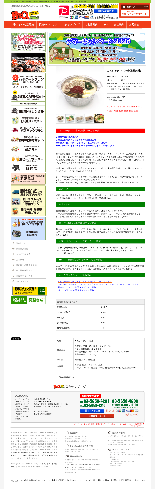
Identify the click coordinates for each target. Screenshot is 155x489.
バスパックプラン (22, 409)
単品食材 (19, 414)
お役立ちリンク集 (24, 276)
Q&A (106, 24)
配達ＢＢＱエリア (72, 464)
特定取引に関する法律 (26, 265)
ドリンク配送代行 (41, 411)
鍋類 (110, 86)
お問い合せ (14, 481)
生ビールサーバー (22, 416)
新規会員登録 (22, 249)
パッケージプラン (22, 399)
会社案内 (119, 24)
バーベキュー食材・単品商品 (132, 83)
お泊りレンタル (21, 406)
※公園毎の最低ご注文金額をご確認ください (123, 111)
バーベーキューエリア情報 (87, 480)
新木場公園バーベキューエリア (26, 452)
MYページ (21, 243)
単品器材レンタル (22, 404)
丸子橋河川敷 (46, 455)
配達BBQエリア (48, 24)
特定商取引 (114, 480)
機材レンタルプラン (23, 402)
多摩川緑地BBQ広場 (31, 455)
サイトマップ (22, 281)
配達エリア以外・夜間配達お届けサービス (51, 404)
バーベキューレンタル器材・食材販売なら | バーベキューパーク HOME (33, 480)
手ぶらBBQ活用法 (23, 24)
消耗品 (18, 419)
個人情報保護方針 (24, 270)
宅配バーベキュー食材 (122, 86)
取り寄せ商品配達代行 (43, 414)
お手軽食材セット (22, 411)
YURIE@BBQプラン (42, 399)
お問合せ (134, 24)
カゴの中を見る (23, 254)
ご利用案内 (91, 24)
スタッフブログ (71, 24)
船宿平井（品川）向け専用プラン (47, 406)
